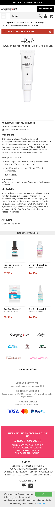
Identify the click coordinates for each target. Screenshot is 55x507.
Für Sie (29, 23)
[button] (51, 16)
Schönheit (20, 23)
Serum (4, 25)
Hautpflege (39, 23)
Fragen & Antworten (34, 466)
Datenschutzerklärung (16, 472)
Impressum (10, 475)
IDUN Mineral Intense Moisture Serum (24, 25)
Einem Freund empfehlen (15, 130)
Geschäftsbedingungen (41, 472)
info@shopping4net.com (27, 450)
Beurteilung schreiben (15, 126)
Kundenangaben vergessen (23, 469)
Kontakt (43, 469)
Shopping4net (7, 23)
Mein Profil (17, 466)
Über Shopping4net (42, 475)
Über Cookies (24, 475)
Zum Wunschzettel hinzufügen (19, 123)
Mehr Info (41, 503)
